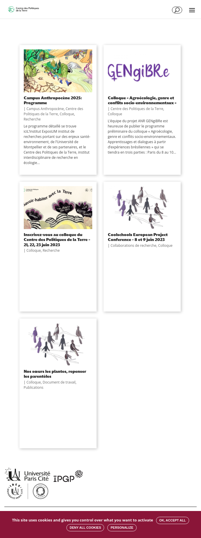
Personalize (122, 527)
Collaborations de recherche (133, 245)
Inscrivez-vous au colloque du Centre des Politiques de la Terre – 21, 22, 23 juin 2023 (57, 239)
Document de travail (59, 382)
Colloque (67, 113)
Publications (34, 387)
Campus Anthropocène (45, 108)
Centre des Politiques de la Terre (53, 111)
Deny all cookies (85, 527)
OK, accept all (172, 520)
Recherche (32, 119)
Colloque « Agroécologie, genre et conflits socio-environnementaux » (142, 100)
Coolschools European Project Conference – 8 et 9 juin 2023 (138, 237)
